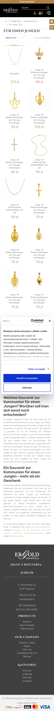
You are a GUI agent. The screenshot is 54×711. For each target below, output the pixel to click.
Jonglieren (27, 680)
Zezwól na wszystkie (27, 378)
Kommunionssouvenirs (41, 527)
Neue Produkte (27, 625)
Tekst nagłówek (27, 2)
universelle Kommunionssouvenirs (28, 533)
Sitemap (27, 656)
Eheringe (27, 677)
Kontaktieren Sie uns (27, 652)
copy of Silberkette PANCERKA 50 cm (39, 163)
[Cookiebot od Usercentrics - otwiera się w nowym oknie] (32, 321)
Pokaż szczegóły (36, 369)
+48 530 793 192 (27, 595)
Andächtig (27, 674)
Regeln (27, 646)
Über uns (27, 649)
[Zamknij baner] (50, 321)
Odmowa (27, 387)
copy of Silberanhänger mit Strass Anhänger (39, 73)
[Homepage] (10, 10)
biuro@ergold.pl (27, 599)
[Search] (48, 7)
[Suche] (33, 7)
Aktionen (27, 621)
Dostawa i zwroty (27, 642)
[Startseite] (6, 21)
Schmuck (27, 670)
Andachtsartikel (16, 536)
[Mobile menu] (48, 13)
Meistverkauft (27, 628)
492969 (14, 73)
